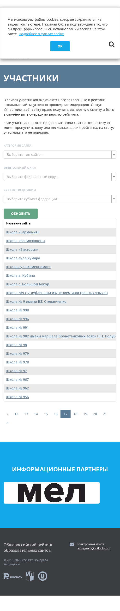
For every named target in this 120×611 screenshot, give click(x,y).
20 (95, 414)
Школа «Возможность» (25, 240)
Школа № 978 (17, 362)
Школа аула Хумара (23, 258)
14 (36, 414)
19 (85, 414)
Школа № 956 (17, 396)
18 (75, 414)
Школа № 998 (17, 310)
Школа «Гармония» (22, 232)
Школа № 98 (16, 344)
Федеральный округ (20, 168)
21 (105, 414)
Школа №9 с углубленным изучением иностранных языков (57, 292)
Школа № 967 (17, 379)
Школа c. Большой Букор (27, 284)
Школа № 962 (17, 388)
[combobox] (60, 155)
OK (60, 46)
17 (65, 414)
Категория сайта (17, 146)
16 (56, 414)
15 (46, 414)
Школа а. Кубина (20, 275)
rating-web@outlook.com (93, 548)
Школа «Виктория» (22, 249)
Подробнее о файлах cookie (41, 34)
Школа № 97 (16, 370)
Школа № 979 (17, 353)
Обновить (20, 213)
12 (16, 414)
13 (26, 414)
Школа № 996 (17, 318)
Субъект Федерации (20, 190)
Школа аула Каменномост (28, 266)
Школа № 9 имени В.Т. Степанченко (36, 301)
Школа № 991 (17, 327)
